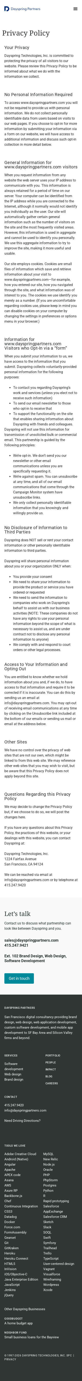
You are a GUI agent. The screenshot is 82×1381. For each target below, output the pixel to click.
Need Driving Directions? (22, 1121)
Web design (12, 1074)
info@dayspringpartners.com (25, 1110)
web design (24, 1022)
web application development (54, 1022)
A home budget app (18, 1323)
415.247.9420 (14, 1105)
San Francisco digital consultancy (29, 1017)
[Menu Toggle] (75, 9)
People (50, 1062)
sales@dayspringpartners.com (31, 940)
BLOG (48, 1076)
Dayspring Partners (19, 1007)
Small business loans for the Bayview (31, 1337)
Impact (50, 1069)
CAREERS (51, 1083)
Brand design (13, 1079)
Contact (10, 1096)
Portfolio (52, 1055)
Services (10, 1055)
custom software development (26, 1027)
